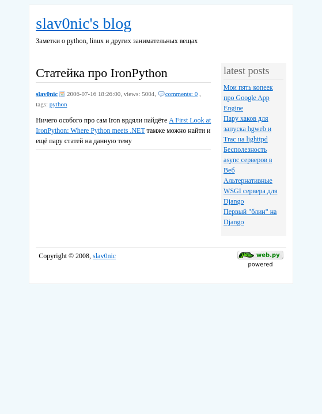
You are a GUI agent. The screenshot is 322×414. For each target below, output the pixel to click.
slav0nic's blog (83, 23)
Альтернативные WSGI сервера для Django (250, 191)
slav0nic (47, 93)
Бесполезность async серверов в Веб (247, 159)
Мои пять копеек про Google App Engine (248, 97)
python (58, 104)
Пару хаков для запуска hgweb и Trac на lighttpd (247, 128)
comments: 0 (181, 93)
